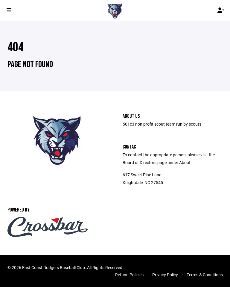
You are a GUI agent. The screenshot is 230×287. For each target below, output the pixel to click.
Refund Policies (129, 274)
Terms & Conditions (205, 274)
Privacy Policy (165, 274)
